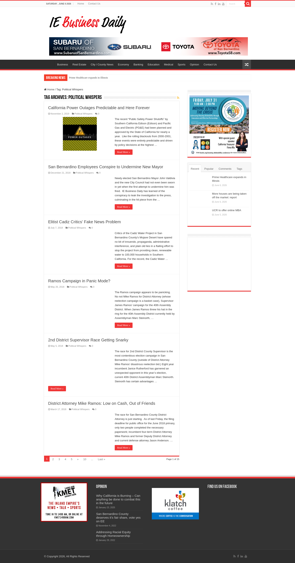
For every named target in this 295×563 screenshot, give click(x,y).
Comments (225, 168)
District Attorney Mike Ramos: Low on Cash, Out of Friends (101, 403)
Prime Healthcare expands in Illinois (88, 77)
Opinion (194, 64)
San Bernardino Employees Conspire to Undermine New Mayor (105, 167)
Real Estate (79, 64)
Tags (239, 168)
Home (80, 3)
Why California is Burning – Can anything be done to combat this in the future (118, 499)
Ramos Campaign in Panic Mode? (79, 281)
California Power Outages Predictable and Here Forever (99, 107)
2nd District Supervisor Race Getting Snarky (88, 340)
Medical (168, 64)
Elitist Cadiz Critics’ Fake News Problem (84, 222)
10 (84, 459)
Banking (138, 64)
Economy (123, 64)
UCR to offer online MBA (226, 210)
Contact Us (94, 3)
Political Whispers (83, 113)
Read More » (123, 152)
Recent (195, 168)
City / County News (102, 64)
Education (154, 64)
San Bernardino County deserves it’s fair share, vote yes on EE (118, 517)
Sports (181, 64)
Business (62, 64)
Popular (208, 168)
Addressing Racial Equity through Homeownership (113, 533)
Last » (101, 459)
